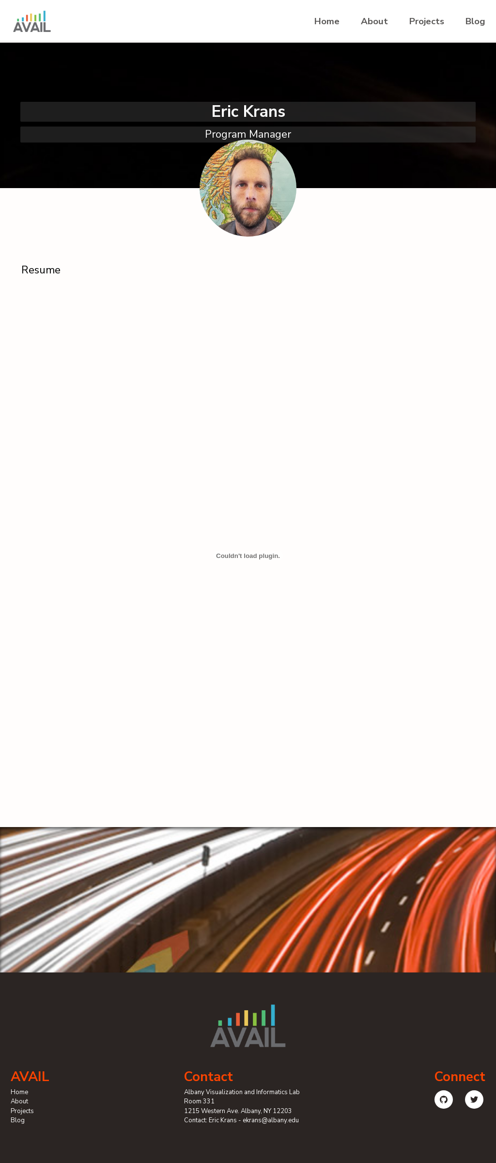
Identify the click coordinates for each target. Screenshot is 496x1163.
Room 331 (199, 1101)
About (374, 21)
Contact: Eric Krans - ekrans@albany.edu (241, 1120)
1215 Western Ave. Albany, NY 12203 (238, 1111)
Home (327, 21)
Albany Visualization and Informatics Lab (242, 1092)
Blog (475, 21)
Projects (426, 21)
